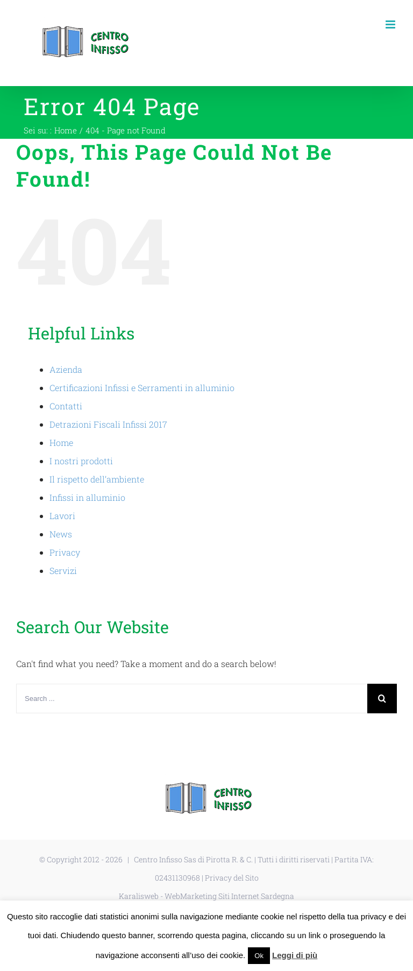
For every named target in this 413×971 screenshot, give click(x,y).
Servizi (63, 570)
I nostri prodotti (81, 460)
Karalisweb (139, 896)
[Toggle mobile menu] (391, 24)
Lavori (62, 515)
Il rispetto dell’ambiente (96, 479)
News (60, 534)
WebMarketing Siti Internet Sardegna (229, 896)
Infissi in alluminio (87, 497)
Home (61, 442)
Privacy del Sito (232, 878)
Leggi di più (294, 955)
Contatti (65, 406)
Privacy (64, 552)
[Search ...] (191, 698)
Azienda (65, 369)
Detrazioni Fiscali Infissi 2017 (108, 424)
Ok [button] (259, 956)
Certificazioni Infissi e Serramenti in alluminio (141, 387)
